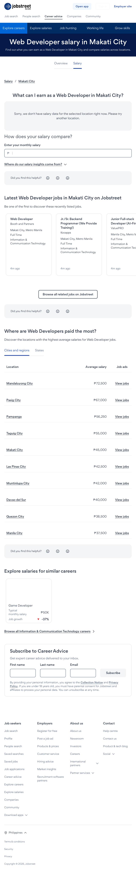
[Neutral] (57, 178)
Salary (8, 81)
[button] (15, 832)
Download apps (13, 815)
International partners (78, 763)
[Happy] (67, 178)
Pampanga (14, 416)
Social (106, 754)
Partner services (80, 773)
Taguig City (14, 433)
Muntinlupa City (17, 483)
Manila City (14, 533)
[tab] (62, 63)
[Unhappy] (47, 178)
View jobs (122, 383)
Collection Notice (92, 682)
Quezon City (15, 516)
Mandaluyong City (19, 383)
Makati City (26, 81)
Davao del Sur (16, 500)
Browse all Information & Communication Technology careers (49, 631)
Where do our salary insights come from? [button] (35, 164)
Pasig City (13, 400)
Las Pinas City (16, 466)
